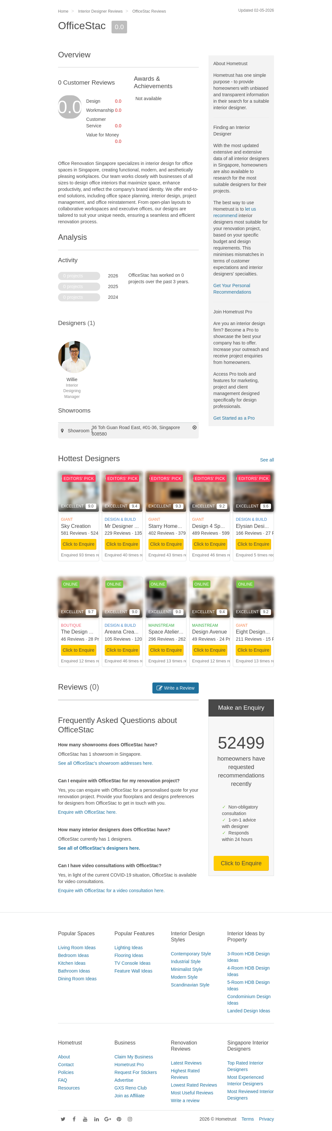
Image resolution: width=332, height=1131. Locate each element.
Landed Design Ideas (248, 1010)
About (64, 1056)
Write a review (185, 1100)
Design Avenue (209, 632)
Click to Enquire (78, 544)
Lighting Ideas (128, 947)
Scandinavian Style (190, 984)
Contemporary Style (191, 953)
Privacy (266, 1119)
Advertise (123, 1080)
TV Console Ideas (132, 963)
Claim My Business (133, 1056)
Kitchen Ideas (72, 963)
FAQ (62, 1080)
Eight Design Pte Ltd (259, 632)
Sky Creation (76, 526)
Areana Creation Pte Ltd (132, 632)
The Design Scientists (86, 632)
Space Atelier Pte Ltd (172, 632)
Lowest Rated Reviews (194, 1085)
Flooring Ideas (128, 955)
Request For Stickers (135, 1072)
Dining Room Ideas (77, 978)
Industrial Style (186, 961)
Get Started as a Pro (234, 418)
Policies (66, 1072)
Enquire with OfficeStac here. (87, 812)
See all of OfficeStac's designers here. (99, 848)
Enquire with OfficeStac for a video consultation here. (111, 890)
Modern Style (184, 977)
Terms (248, 1119)
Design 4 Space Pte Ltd (219, 526)
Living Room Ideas (77, 947)
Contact (66, 1064)
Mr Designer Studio (127, 526)
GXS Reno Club (130, 1087)
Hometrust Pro (129, 1064)
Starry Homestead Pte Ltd (178, 526)
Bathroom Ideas (74, 971)
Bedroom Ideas (73, 955)
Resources (69, 1087)
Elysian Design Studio (261, 526)
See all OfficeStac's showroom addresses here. (105, 763)
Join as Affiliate (129, 1095)
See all (267, 459)
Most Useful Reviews (192, 1092)
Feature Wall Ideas (133, 971)
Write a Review (176, 688)
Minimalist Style (186, 969)
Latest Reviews (186, 1063)
